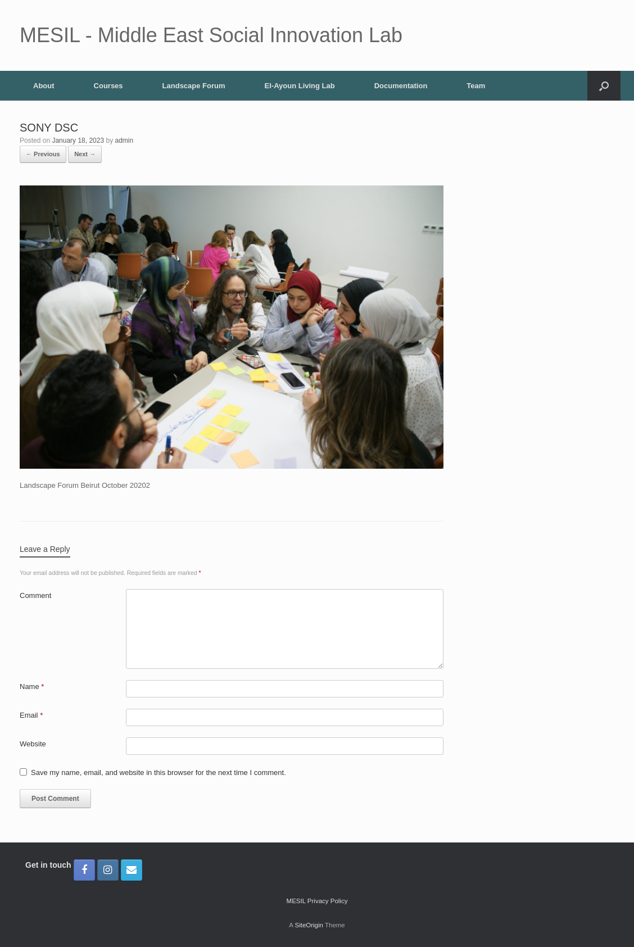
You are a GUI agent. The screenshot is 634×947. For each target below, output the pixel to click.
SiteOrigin (309, 925)
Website (33, 744)
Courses (108, 85)
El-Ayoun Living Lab (300, 85)
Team (476, 85)
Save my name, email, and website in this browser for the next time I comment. (158, 772)
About (44, 85)
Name (32, 686)
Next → (85, 154)
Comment (35, 595)
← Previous (43, 154)
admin (124, 140)
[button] (604, 86)
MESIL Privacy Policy (317, 901)
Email (31, 715)
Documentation (401, 85)
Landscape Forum (193, 85)
